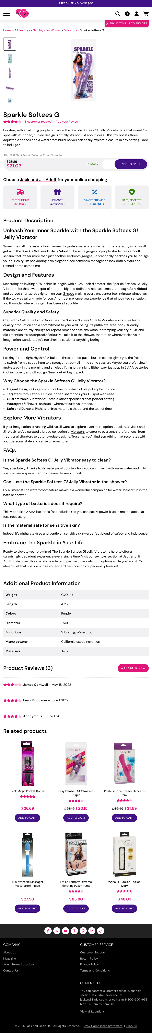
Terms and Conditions (95, 970)
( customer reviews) (38, 121)
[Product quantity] (113, 164)
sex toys (100, 556)
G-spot (68, 293)
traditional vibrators (18, 436)
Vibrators (70, 30)
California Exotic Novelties (46, 155)
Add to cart (130, 164)
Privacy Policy (89, 964)
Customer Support (92, 952)
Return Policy (89, 958)
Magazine (9, 958)
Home (7, 30)
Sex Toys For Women (47, 30)
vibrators (78, 431)
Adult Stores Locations (18, 964)
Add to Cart (27, 817)
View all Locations (92, 1011)
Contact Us (11, 970)
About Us (9, 952)
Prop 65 (131, 1026)
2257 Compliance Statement (103, 1026)
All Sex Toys (22, 30)
